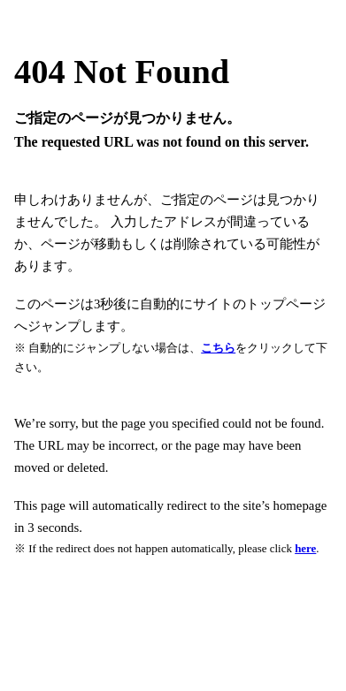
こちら (218, 347)
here (305, 548)
